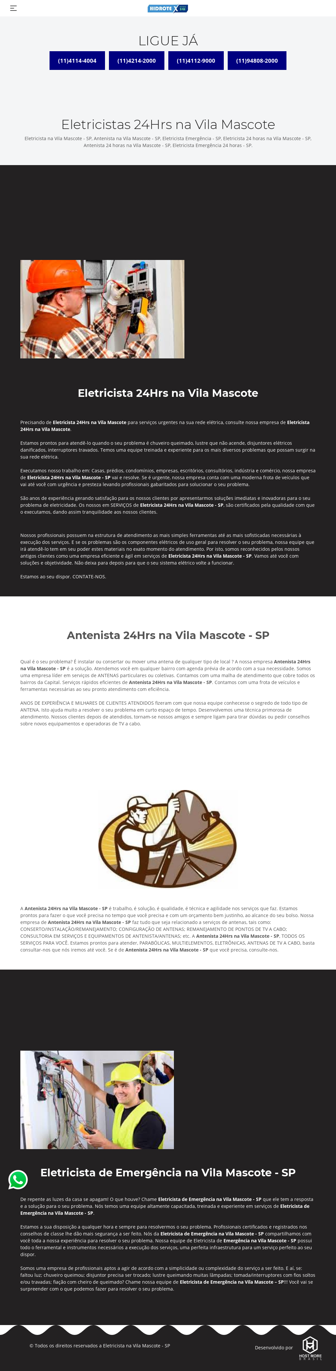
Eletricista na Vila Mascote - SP (136, 1345)
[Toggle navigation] (13, 8)
